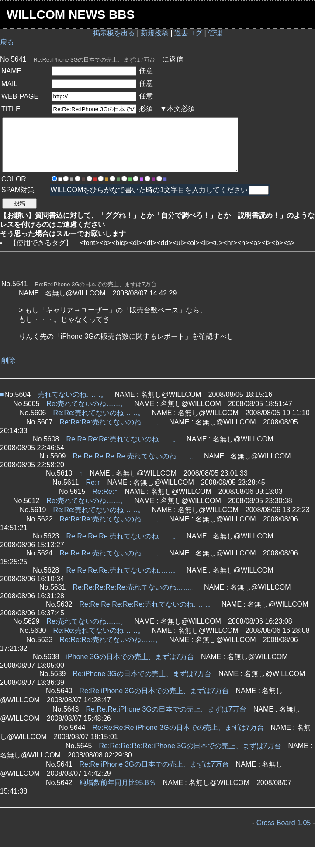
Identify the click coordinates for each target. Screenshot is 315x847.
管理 (215, 33)
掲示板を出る (114, 33)
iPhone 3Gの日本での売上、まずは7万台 (130, 656)
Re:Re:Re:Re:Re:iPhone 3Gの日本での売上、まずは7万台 (190, 746)
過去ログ (188, 33)
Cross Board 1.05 (283, 822)
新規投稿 (155, 33)
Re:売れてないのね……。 (87, 403)
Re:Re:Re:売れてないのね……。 (111, 422)
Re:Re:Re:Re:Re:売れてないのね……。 (135, 456)
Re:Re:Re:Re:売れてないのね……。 (123, 439)
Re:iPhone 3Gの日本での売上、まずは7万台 (142, 673)
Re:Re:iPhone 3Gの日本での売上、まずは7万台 (154, 690)
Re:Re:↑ (105, 491)
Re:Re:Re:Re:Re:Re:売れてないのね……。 (147, 604)
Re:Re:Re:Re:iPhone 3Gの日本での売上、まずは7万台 (178, 727)
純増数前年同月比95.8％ (118, 782)
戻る (7, 42)
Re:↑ (93, 482)
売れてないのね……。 (72, 394)
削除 (8, 360)
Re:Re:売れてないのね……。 (99, 413)
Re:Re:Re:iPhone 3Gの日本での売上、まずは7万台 (166, 709)
